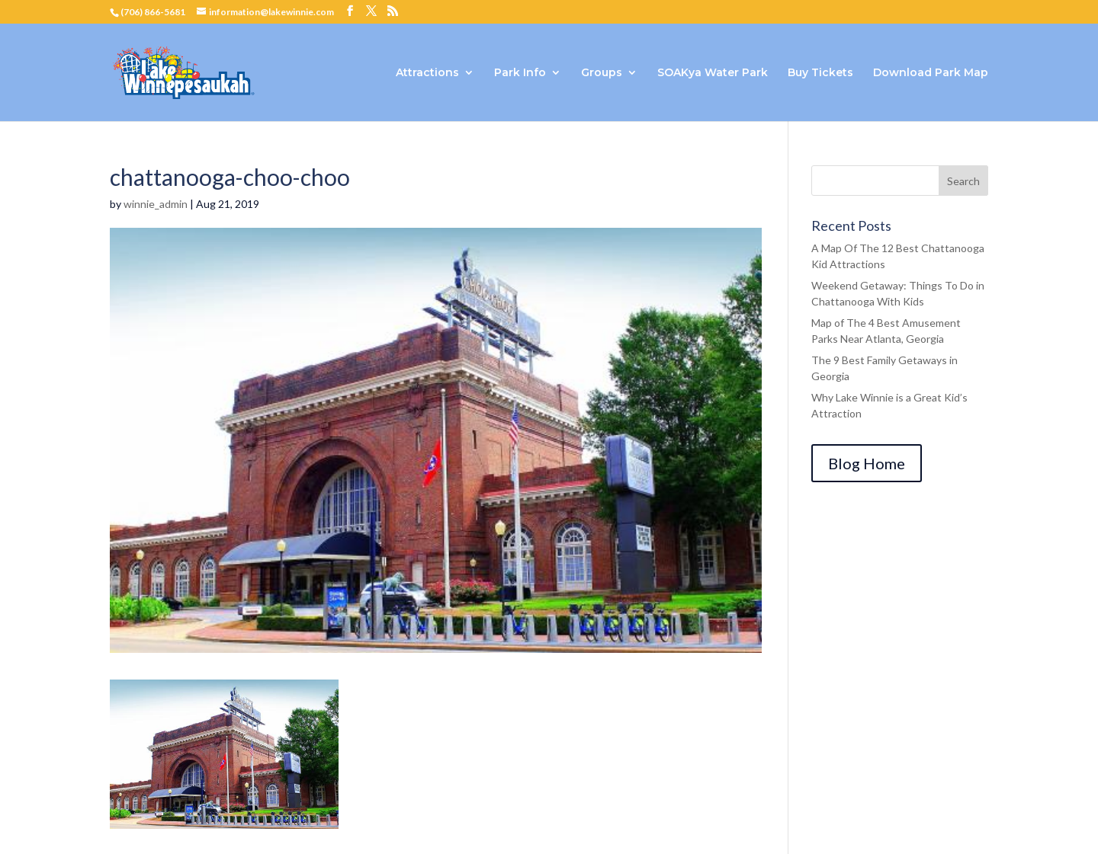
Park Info (520, 73)
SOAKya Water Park (712, 73)
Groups (601, 73)
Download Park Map (930, 73)
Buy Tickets (820, 73)
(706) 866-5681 (152, 12)
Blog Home (866, 463)
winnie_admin (156, 203)
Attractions (427, 73)
